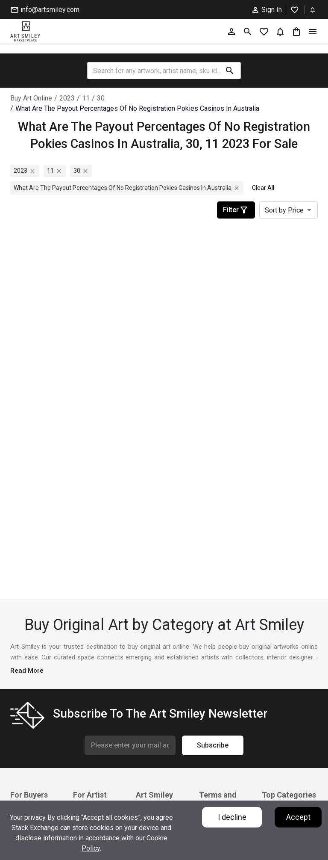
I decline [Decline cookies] (232, 817)
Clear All (263, 187)
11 (86, 98)
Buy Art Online (31, 98)
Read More (27, 670)
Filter (236, 210)
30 (101, 98)
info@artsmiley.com (44, 10)
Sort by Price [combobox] (284, 210)
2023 (67, 98)
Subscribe (212, 745)
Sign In (266, 10)
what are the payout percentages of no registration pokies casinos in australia (137, 108)
